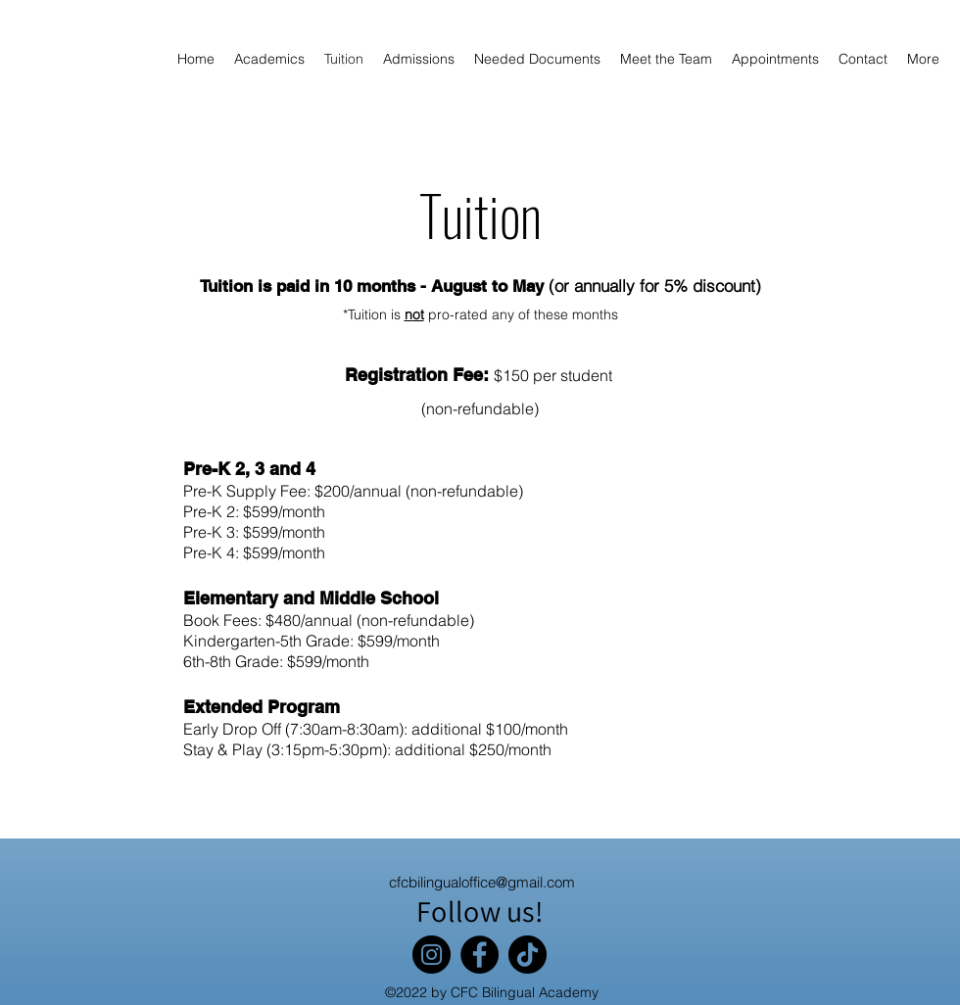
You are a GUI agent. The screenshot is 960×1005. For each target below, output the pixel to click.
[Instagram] (431, 954)
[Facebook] (479, 954)
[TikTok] (527, 954)
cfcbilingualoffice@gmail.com (482, 882)
